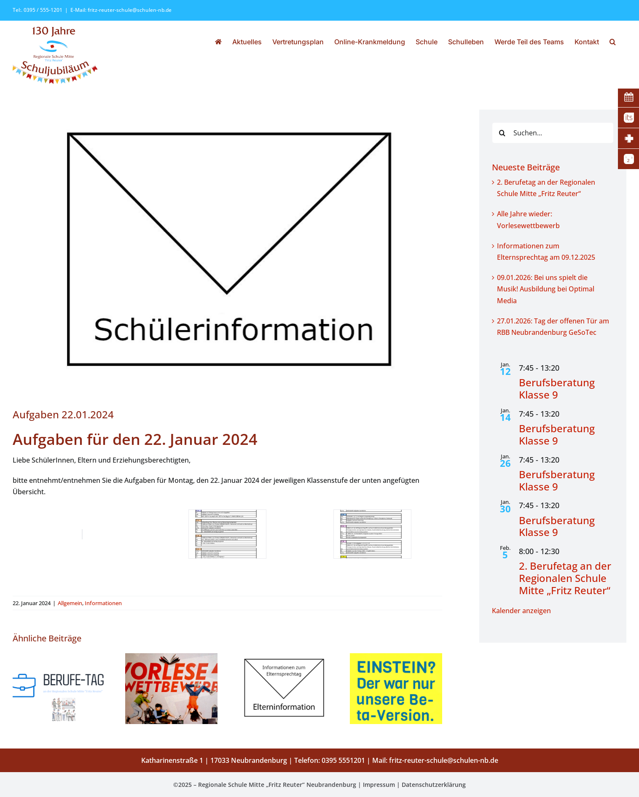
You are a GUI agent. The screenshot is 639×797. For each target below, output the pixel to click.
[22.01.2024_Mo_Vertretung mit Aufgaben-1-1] (227, 534)
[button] (612, 42)
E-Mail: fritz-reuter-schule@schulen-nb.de (121, 9)
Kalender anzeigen (521, 610)
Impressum (379, 785)
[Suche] (502, 132)
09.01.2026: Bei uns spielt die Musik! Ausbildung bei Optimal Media (545, 289)
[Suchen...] (553, 132)
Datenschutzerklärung (434, 785)
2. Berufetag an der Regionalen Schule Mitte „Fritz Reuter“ (565, 578)
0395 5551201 (343, 760)
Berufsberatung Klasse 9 (557, 388)
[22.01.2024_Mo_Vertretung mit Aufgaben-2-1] (372, 534)
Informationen (103, 603)
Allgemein (70, 603)
